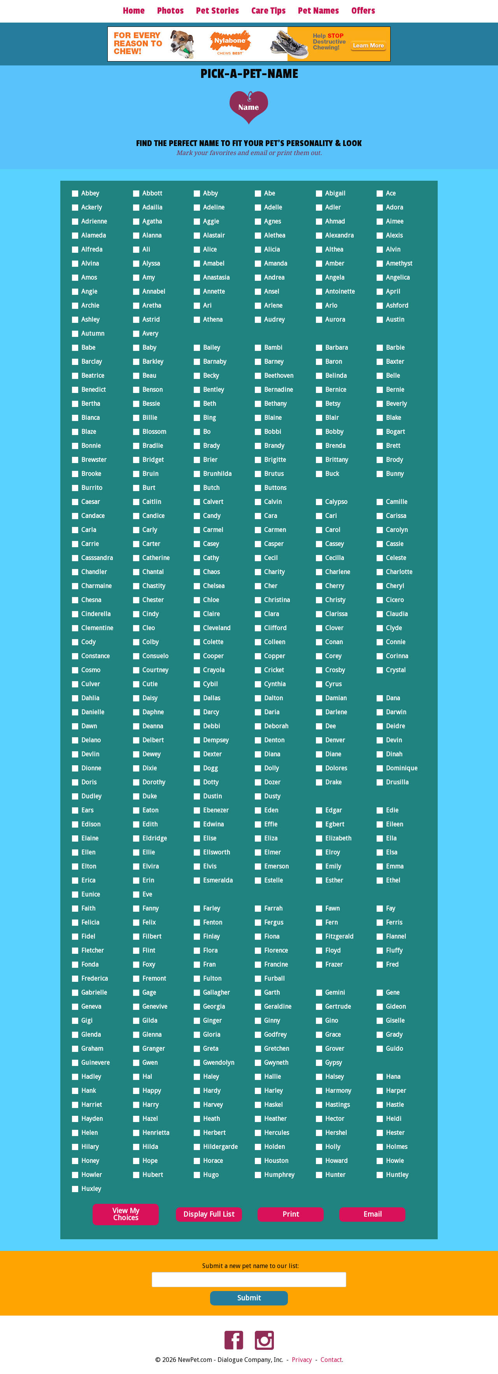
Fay (388, 907)
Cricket (272, 668)
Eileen (392, 822)
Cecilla (332, 556)
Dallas (209, 696)
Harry (148, 1103)
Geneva (89, 1005)
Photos (170, 10)
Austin (393, 318)
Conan (332, 640)
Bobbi (270, 430)
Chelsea (212, 584)
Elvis (207, 865)
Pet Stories (217, 10)
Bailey (209, 346)
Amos (87, 276)
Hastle (393, 1103)
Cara (268, 514)
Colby (148, 640)
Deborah (274, 724)
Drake (331, 780)
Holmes (394, 1145)
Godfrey (273, 1033)
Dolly (269, 766)
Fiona (269, 935)
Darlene (334, 710)
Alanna (150, 234)
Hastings (335, 1103)
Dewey (149, 752)
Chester (151, 598)
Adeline (212, 206)
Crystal (394, 668)
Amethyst (397, 262)
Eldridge (152, 836)
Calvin (271, 500)
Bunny (393, 472)
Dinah (392, 752)
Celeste (394, 556)
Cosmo (88, 668)
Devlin (88, 752)
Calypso (334, 500)
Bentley (211, 388)
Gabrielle (92, 991)
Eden (269, 808)
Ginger (210, 1019)
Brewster (92, 458)
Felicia (88, 921)
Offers (363, 10)
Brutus (272, 472)
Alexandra (337, 234)
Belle (391, 374)
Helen (87, 1131)
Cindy (148, 612)
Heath (209, 1117)
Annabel (151, 290)
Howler (89, 1173)
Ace (389, 192)
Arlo (329, 304)
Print (290, 1214)
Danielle (90, 710)
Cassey (332, 542)
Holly (330, 1145)
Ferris (392, 921)
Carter (149, 542)
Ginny (270, 1019)
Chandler (92, 570)
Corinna (395, 654)
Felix (147, 921)
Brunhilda (215, 472)
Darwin (394, 710)
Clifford (273, 626)
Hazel (148, 1117)
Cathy (209, 556)
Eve (145, 893)
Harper (394, 1089)
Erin (146, 879)
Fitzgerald (337, 935)
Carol (330, 528)
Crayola (212, 668)
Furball (272, 977)
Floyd (331, 949)
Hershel (334, 1131)
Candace (91, 514)
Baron (331, 360)
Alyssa (149, 262)
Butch (209, 486)
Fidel (86, 935)
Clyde (392, 626)
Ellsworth (214, 851)
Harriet (89, 1103)
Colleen (272, 640)
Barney (272, 360)
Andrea (272, 276)
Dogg (208, 766)
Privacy (303, 1359)
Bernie (393, 388)
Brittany (334, 458)
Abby (208, 192)
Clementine (95, 626)
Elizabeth (336, 836)
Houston (274, 1159)
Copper (272, 654)
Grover (332, 1047)
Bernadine (276, 388)
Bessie (149, 402)
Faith (86, 907)
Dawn (87, 724)
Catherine (154, 556)
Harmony (336, 1089)
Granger (151, 1047)
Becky (209, 374)
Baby (147, 346)
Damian (334, 696)
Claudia (395, 612)
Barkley (150, 360)
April (391, 290)
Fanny (148, 907)
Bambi (271, 346)
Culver (88, 682)
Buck (330, 472)
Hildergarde (218, 1145)
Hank (86, 1089)
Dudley (89, 794)
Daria (269, 710)
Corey (331, 654)
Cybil (208, 682)
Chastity (151, 584)
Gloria (209, 1033)
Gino (329, 1019)
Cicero (393, 598)
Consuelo (153, 654)
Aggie (209, 220)
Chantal (151, 570)
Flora (208, 949)
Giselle (393, 1019)
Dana (391, 696)
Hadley (89, 1075)
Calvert (211, 500)
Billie (147, 416)
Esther (332, 879)
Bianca (88, 416)
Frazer (332, 963)
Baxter (393, 360)
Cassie (393, 542)
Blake (391, 416)
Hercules (274, 1131)
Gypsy (331, 1061)
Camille (394, 500)
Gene (391, 991)
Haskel (271, 1103)
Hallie (270, 1075)
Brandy (272, 444)
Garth (270, 991)
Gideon (394, 1005)
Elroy (330, 851)
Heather (273, 1117)
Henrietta (153, 1131)
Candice (151, 514)
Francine (274, 963)
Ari (205, 304)
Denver (333, 738)
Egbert (332, 822)
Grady (392, 1033)
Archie (88, 304)
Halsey (332, 1075)
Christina (275, 598)
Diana (270, 752)
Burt (146, 486)
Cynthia (273, 682)
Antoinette (338, 290)
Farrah (271, 907)
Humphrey (277, 1173)
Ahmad (333, 220)
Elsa (389, 851)
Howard (334, 1159)
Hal (145, 1075)
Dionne (89, 766)
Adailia (150, 206)
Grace (331, 1033)
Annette (212, 290)
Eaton (148, 808)
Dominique (400, 766)
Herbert (212, 1131)
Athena (211, 318)
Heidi (392, 1117)
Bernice (333, 388)
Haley (209, 1075)
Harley (271, 1089)
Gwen (148, 1061)
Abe (267, 192)
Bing (207, 416)
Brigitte (273, 458)
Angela (332, 276)
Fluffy (392, 949)
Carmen (273, 528)
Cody (86, 640)
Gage (147, 991)
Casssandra (95, 556)
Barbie (393, 346)
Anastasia (214, 276)
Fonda (87, 963)
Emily (331, 865)
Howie (393, 1159)
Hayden (90, 1117)
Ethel (391, 879)
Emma (393, 865)
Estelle (271, 879)
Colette (211, 640)
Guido (392, 1047)
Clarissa (334, 612)
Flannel (394, 935)
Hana (391, 1075)
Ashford (395, 304)
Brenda (333, 444)
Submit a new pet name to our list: (250, 1266)
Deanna (150, 724)
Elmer (270, 851)
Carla (86, 528)
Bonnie (89, 444)
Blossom (152, 430)
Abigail (333, 192)
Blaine (271, 416)
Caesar (88, 500)
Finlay (209, 935)
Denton (272, 738)
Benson (150, 388)
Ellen (86, 851)
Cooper (211, 654)
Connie (393, 640)
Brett (391, 444)
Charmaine (94, 584)
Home (134, 10)
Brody (392, 458)
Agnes (270, 220)
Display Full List (209, 1214)
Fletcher (90, 949)
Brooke (89, 472)
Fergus (271, 921)
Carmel (211, 528)
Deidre (393, 724)
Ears (85, 808)
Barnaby (212, 360)
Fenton (210, 921)
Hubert (150, 1173)
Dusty (270, 794)
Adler (331, 206)
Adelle (271, 206)
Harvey (211, 1103)
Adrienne (92, 220)
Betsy (330, 402)
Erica (86, 879)
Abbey (88, 192)
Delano (89, 738)
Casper (272, 542)
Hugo (209, 1173)
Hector (332, 1117)
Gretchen (274, 1047)
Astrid (149, 318)
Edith (148, 822)
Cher (268, 584)
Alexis (392, 234)
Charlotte (397, 570)
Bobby (332, 430)
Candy (210, 514)
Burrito (89, 486)
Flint (146, 949)
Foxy (146, 963)
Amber (332, 262)
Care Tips (268, 10)
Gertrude (336, 1005)
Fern (329, 921)
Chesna (89, 598)
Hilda (148, 1145)
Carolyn (395, 528)
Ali (144, 248)
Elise (207, 836)
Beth (207, 402)
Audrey (272, 318)
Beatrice (90, 374)
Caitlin (149, 500)
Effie (268, 822)
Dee (328, 724)
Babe (86, 346)
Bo (205, 430)
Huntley (395, 1173)
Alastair (212, 234)
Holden (272, 1145)
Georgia (212, 1005)
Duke (147, 794)
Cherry (332, 584)
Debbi (209, 724)
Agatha (150, 220)
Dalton (271, 696)
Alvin (391, 248)
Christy (333, 598)
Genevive (152, 1005)
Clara (269, 612)
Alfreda (89, 248)
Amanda (273, 262)
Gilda (147, 1019)
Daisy (148, 696)
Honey (88, 1159)
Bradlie (150, 444)
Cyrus (331, 682)
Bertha (88, 402)
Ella (389, 836)
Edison (88, 822)
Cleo (146, 626)
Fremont (152, 977)
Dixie (147, 766)
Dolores (334, 766)
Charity (272, 570)
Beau (147, 374)
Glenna (150, 1033)
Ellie (146, 851)
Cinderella (94, 612)
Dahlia (88, 696)
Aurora (333, 318)
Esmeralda (216, 879)
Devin (392, 738)
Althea (332, 248)
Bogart (393, 430)
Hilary (88, 1145)
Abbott (150, 192)
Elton (86, 865)
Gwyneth (274, 1061)
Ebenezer (214, 808)
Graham (90, 1047)
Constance (93, 654)
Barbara (334, 346)
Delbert (151, 738)
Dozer (270, 780)
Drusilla (395, 780)
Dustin (210, 794)
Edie (390, 808)
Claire (209, 612)
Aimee (393, 220)
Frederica (92, 977)
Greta (208, 1047)
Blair (330, 416)
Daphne (151, 710)
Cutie (148, 682)
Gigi (85, 1019)
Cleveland (215, 626)
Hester (393, 1131)
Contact (331, 1359)
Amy (146, 276)
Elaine (87, 836)
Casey (209, 542)
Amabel (212, 262)
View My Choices (125, 1214)
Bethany (273, 402)
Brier (208, 458)
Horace (211, 1159)
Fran (207, 963)
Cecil (269, 556)
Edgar (331, 808)
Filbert (150, 935)
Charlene (335, 570)
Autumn (90, 332)
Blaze (86, 430)
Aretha (149, 304)
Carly (147, 528)
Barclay (89, 360)
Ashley (88, 318)
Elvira (148, 865)
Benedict (91, 388)
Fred (390, 963)
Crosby (333, 668)
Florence (274, 949)
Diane (331, 752)
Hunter (333, 1173)
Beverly (394, 402)
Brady (209, 444)
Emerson (274, 865)
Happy (149, 1089)
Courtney (153, 668)
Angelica (396, 276)
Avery (148, 332)
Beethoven (276, 374)
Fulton (210, 977)
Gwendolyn (216, 1061)
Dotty (209, 780)
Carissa (394, 514)
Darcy (209, 710)
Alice (208, 248)
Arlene (271, 304)
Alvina (88, 262)
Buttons (273, 486)
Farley (209, 907)
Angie (87, 290)
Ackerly (89, 206)
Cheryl (393, 584)
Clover (332, 626)
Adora (392, 206)
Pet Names (318, 10)
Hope (148, 1159)
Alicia (270, 248)
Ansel (269, 290)
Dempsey (214, 738)
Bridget (151, 458)
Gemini (333, 991)
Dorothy (151, 780)
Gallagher (214, 991)
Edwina (211, 822)
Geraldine (275, 1005)
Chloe (209, 598)
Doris (87, 780)
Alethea (272, 234)
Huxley (89, 1187)
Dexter (210, 752)
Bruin (148, 472)
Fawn (330, 907)
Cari (329, 514)
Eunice (88, 893)
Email (372, 1214)
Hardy (210, 1089)
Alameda (91, 234)
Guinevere (93, 1061)
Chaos (209, 570)
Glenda (89, 1033)
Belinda (334, 374)
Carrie (88, 542)
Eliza (268, 836)
